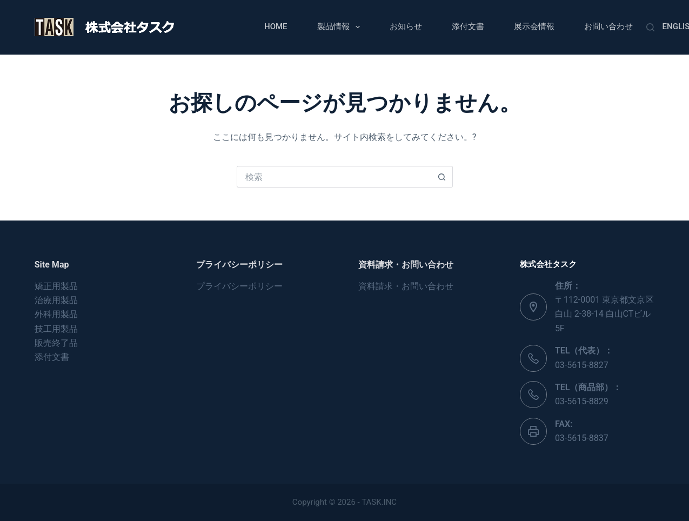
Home (275, 26)
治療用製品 (56, 300)
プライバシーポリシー (239, 286)
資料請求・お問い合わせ (405, 286)
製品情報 (340, 27)
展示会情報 (534, 26)
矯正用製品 (56, 286)
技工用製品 (56, 329)
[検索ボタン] (442, 177)
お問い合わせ (608, 26)
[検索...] (334, 177)
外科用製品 (56, 314)
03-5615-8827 (581, 365)
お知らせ (406, 26)
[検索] (650, 27)
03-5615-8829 (581, 401)
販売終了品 (56, 343)
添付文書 (468, 26)
